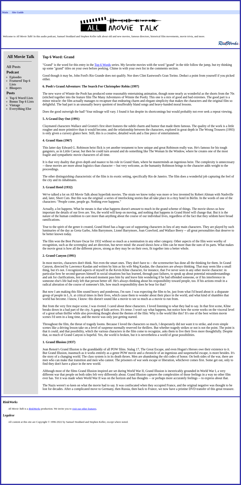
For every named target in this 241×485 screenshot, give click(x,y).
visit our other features (84, 408)
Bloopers (15, 88)
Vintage (14, 105)
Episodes (15, 77)
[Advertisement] (121, 429)
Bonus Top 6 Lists (21, 101)
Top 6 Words (102, 64)
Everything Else (20, 108)
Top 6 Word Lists (21, 98)
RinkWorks (34, 408)
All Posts (13, 67)
